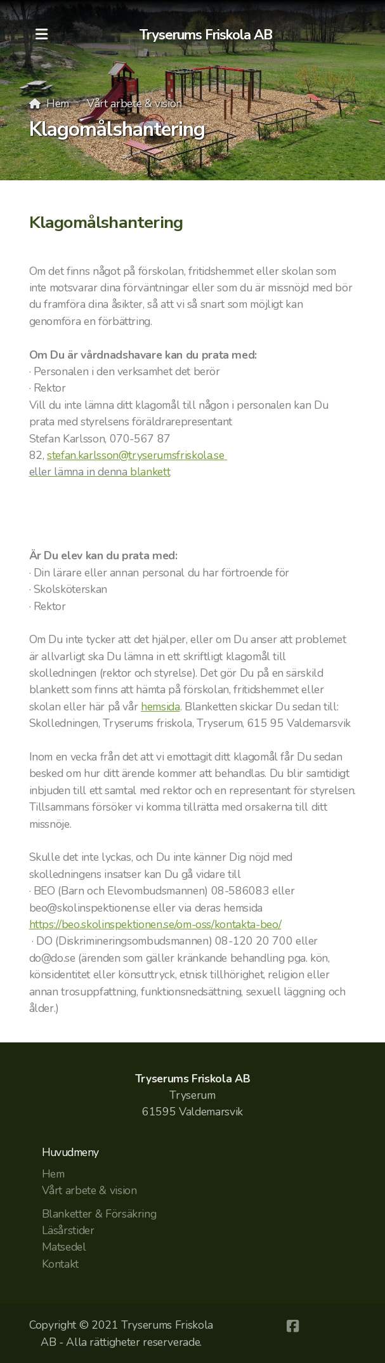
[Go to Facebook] (292, 1326)
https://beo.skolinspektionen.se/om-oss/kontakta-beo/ (155, 924)
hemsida (160, 706)
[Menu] (42, 35)
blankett (150, 471)
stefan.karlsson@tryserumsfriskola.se (137, 455)
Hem (57, 103)
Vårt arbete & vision (134, 103)
